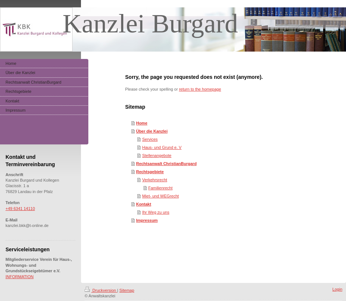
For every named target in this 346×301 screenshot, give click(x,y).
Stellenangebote (157, 155)
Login (337, 289)
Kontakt (143, 204)
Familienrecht (160, 188)
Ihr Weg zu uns (155, 212)
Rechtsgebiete (150, 171)
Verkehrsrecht (154, 180)
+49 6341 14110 (20, 208)
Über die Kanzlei (152, 131)
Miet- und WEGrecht (160, 196)
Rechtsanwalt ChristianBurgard (166, 163)
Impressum (147, 220)
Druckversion (101, 290)
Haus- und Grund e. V (161, 147)
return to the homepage (200, 89)
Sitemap (126, 290)
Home (142, 123)
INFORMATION (19, 276)
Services (150, 139)
